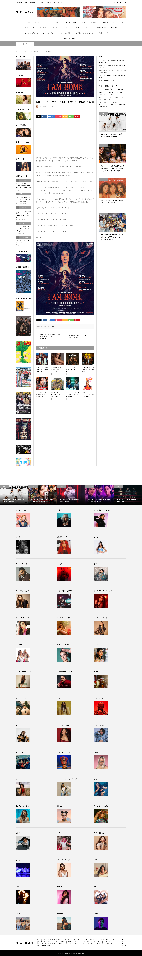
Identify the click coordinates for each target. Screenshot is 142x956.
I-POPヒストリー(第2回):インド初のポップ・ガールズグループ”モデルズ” (112, 93)
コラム (115, 33)
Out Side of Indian (71, 22)
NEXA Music (94, 22)
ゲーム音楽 (114, 27)
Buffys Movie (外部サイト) (70, 38)
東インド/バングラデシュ (40, 27)
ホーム (21, 22)
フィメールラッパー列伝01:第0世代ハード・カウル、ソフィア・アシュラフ (112, 98)
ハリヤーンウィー (101, 27)
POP (29, 22)
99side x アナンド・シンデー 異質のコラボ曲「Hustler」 (112, 66)
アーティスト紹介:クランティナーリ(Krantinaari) (109, 82)
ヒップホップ (57, 22)
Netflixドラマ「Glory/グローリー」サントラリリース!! (112, 76)
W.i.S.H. (83, 22)
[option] (14, 495)
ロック (26, 27)
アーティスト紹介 (48, 33)
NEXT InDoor (24, 12)
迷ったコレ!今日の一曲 (31, 33)
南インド (55, 27)
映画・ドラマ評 (103, 33)
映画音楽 (105, 22)
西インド (65, 27)
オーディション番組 (64, 33)
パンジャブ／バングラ (41, 22)
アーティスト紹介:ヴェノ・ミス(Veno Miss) (111, 89)
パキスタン (87, 27)
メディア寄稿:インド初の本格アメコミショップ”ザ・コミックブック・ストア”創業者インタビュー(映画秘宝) (112, 104)
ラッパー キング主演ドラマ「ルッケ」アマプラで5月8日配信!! (112, 71)
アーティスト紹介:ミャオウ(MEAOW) (109, 86)
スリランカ (76, 27)
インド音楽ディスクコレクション (84, 33)
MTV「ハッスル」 (118, 22)
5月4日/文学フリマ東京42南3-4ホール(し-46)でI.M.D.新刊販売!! (112, 61)
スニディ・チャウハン (51, 326)
